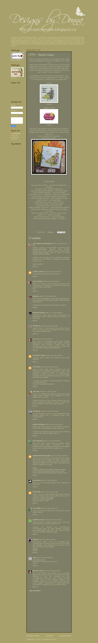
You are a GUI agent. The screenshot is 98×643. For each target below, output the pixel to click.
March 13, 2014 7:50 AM (49, 411)
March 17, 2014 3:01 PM (44, 557)
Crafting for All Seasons (40, 194)
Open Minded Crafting (39, 207)
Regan (35, 539)
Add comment (35, 590)
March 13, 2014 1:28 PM (59, 455)
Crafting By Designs (42, 192)
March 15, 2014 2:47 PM (46, 539)
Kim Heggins (38, 441)
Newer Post (33, 636)
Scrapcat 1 (37, 411)
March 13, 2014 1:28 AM (48, 391)
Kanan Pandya (38, 424)
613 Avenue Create (39, 185)
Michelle (36, 326)
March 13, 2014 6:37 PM (48, 480)
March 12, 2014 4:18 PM (54, 355)
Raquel (36, 296)
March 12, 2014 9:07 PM (49, 367)
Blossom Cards (39, 355)
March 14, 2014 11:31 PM (53, 519)
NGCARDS (36, 480)
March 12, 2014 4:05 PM (43, 339)
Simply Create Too (40, 213)
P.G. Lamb (36, 508)
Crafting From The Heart (53, 76)
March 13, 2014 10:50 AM (53, 424)
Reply (35, 266)
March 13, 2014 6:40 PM (49, 492)
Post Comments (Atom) (47, 639)
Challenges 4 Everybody (42, 191)
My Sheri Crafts (44, 205)
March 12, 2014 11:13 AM (52, 271)
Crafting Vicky (38, 519)
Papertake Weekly (39, 209)
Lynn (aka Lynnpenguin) (42, 243)
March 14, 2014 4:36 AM (48, 508)
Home (49, 636)
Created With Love (42, 202)
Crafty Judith (38, 271)
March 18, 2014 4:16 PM (52, 570)
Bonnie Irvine (38, 570)
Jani (34, 557)
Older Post (65, 636)
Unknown (36, 367)
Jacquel (36, 391)
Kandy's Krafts (39, 312)
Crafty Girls (42, 200)
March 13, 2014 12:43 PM (51, 441)
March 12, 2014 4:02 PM (49, 326)
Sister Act (41, 215)
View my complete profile (15, 137)
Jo (34, 339)
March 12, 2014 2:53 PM (47, 296)
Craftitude (37, 196)
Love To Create (41, 204)
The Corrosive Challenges (44, 218)
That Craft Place (42, 217)
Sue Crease (37, 281)
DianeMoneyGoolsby (41, 455)
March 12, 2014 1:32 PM (51, 281)
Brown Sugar (41, 189)
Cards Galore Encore (39, 198)
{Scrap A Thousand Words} (43, 384)
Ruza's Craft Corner (41, 501)
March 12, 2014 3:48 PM (53, 312)
